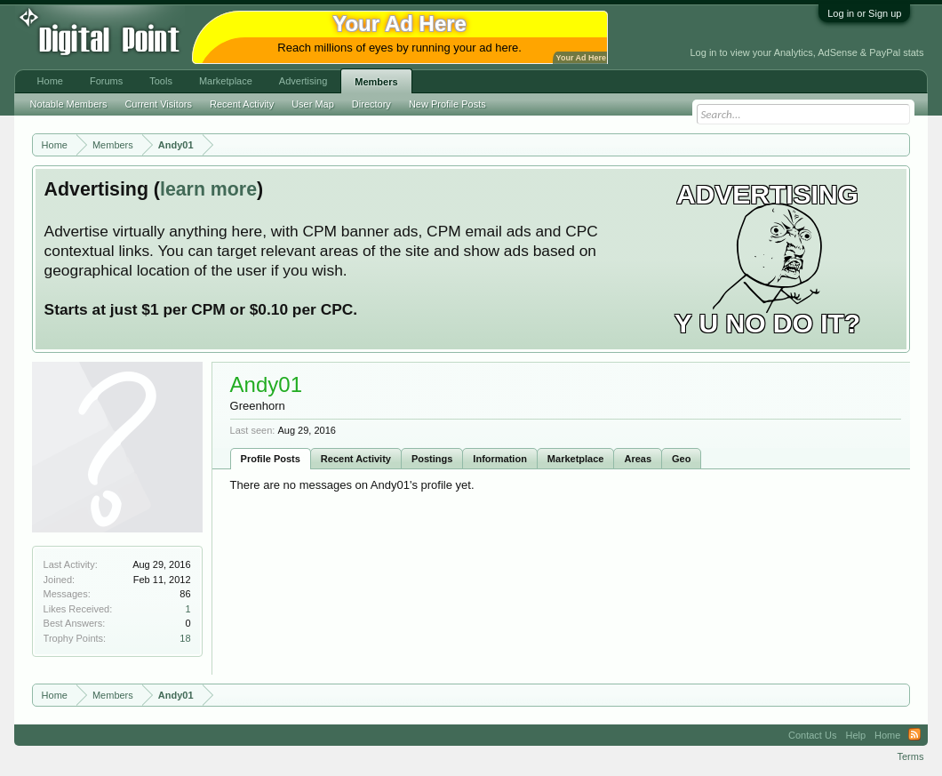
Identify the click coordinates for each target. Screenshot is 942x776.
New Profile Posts (447, 104)
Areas (637, 458)
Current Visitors (158, 104)
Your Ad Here (581, 57)
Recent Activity (356, 458)
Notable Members (69, 104)
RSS (914, 735)
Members (376, 81)
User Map (312, 104)
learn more (208, 189)
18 (185, 638)
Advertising (303, 81)
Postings (431, 458)
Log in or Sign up (864, 13)
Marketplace (575, 458)
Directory (371, 104)
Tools (160, 81)
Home (50, 81)
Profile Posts (270, 458)
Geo (681, 458)
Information (500, 458)
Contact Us (812, 735)
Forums (106, 81)
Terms (910, 756)
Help (855, 735)
